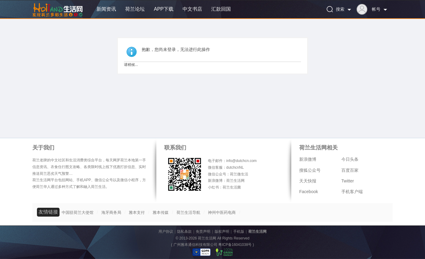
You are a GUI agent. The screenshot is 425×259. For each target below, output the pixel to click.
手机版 (238, 231)
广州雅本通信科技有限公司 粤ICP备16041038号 (212, 245)
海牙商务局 (111, 212)
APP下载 (163, 9)
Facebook (308, 191)
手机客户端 (352, 191)
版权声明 (222, 231)
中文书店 (192, 9)
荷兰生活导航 (188, 212)
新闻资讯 (106, 9)
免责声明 (203, 231)
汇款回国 (221, 9)
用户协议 (165, 231)
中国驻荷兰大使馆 (77, 212)
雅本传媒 (161, 212)
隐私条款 (184, 231)
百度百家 (349, 170)
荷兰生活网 (257, 231)
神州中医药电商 (222, 212)
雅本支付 (137, 212)
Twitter (347, 180)
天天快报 (307, 180)
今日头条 (349, 159)
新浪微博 (307, 159)
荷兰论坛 (135, 9)
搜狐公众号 (310, 170)
